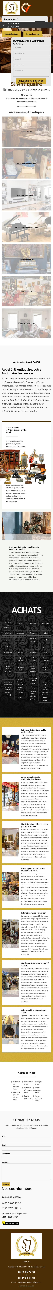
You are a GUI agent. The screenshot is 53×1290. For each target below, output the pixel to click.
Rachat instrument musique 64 (26, 227)
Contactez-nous (33, 34)
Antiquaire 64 (26, 131)
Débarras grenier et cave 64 (26, 163)
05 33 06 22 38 (13, 23)
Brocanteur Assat (27, 1083)
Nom (26, 1138)
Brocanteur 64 (26, 291)
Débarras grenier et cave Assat (16, 1096)
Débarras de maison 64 (26, 323)
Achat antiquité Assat (38, 1098)
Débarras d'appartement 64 (26, 195)
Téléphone (26, 1155)
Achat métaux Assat (38, 1090)
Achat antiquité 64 (27, 259)
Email (26, 1147)
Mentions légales (26, 1286)
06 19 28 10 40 (13, 27)
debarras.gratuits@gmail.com (14, 1213)
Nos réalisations (11, 34)
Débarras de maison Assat (16, 1085)
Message (26, 1171)
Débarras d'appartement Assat (27, 1090)
